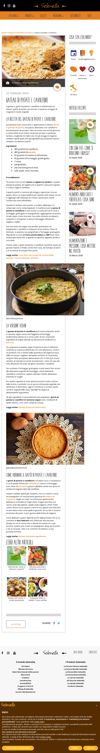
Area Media (78, 652)
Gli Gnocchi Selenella (75, 680)
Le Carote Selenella (75, 678)
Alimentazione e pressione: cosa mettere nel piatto (82, 246)
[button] (97, 706)
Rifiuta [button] (75, 748)
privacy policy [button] (45, 737)
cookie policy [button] (39, 722)
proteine (22, 486)
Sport (91, 75)
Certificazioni (25, 680)
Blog (89, 16)
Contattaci (93, 652)
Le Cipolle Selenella (75, 683)
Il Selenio (25, 678)
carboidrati (34, 483)
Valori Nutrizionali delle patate (25, 672)
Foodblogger (83, 59)
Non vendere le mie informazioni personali (19, 732)
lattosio (10, 342)
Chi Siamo (25, 666)
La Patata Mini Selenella (75, 672)
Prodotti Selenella (75, 686)
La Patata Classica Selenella (75, 666)
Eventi (73, 59)
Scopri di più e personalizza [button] (18, 748)
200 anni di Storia (25, 669)
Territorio (73, 94)
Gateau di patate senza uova (32, 407)
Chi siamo (13, 16)
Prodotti (28, 16)
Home (4, 32)
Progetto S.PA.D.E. (26, 686)
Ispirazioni (91, 59)
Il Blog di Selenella (16, 32)
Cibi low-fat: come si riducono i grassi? (81, 151)
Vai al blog (16, 624)
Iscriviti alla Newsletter (26, 692)
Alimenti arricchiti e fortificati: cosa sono (81, 197)
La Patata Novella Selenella (75, 669)
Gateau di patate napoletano (32, 536)
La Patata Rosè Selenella (75, 675)
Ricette (43, 16)
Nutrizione (57, 16)
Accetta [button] (90, 748)
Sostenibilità (75, 16)
